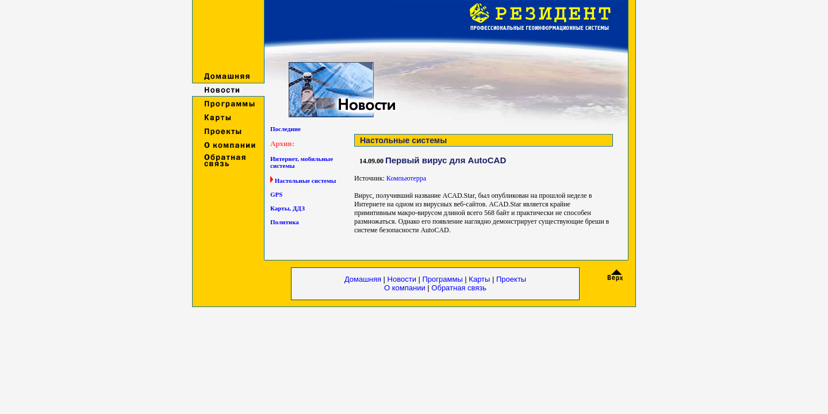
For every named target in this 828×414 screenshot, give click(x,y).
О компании (405, 287)
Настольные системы (305, 180)
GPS (276, 194)
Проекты (511, 279)
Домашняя (362, 279)
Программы (444, 279)
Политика (284, 221)
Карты (479, 279)
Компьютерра (406, 178)
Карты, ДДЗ (287, 208)
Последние (285, 128)
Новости (402, 279)
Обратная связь (458, 287)
